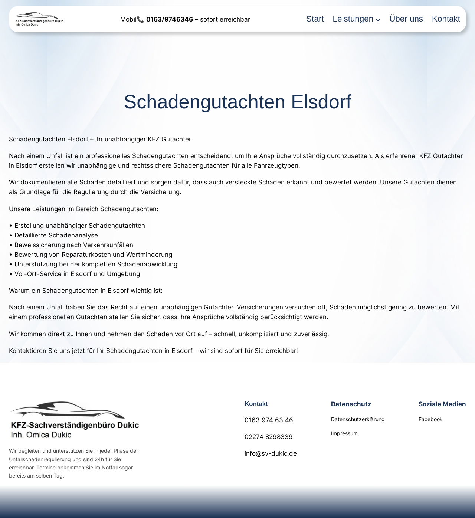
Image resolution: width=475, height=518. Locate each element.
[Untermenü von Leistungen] (378, 19)
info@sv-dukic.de (271, 453)
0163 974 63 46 (269, 420)
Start (315, 18)
